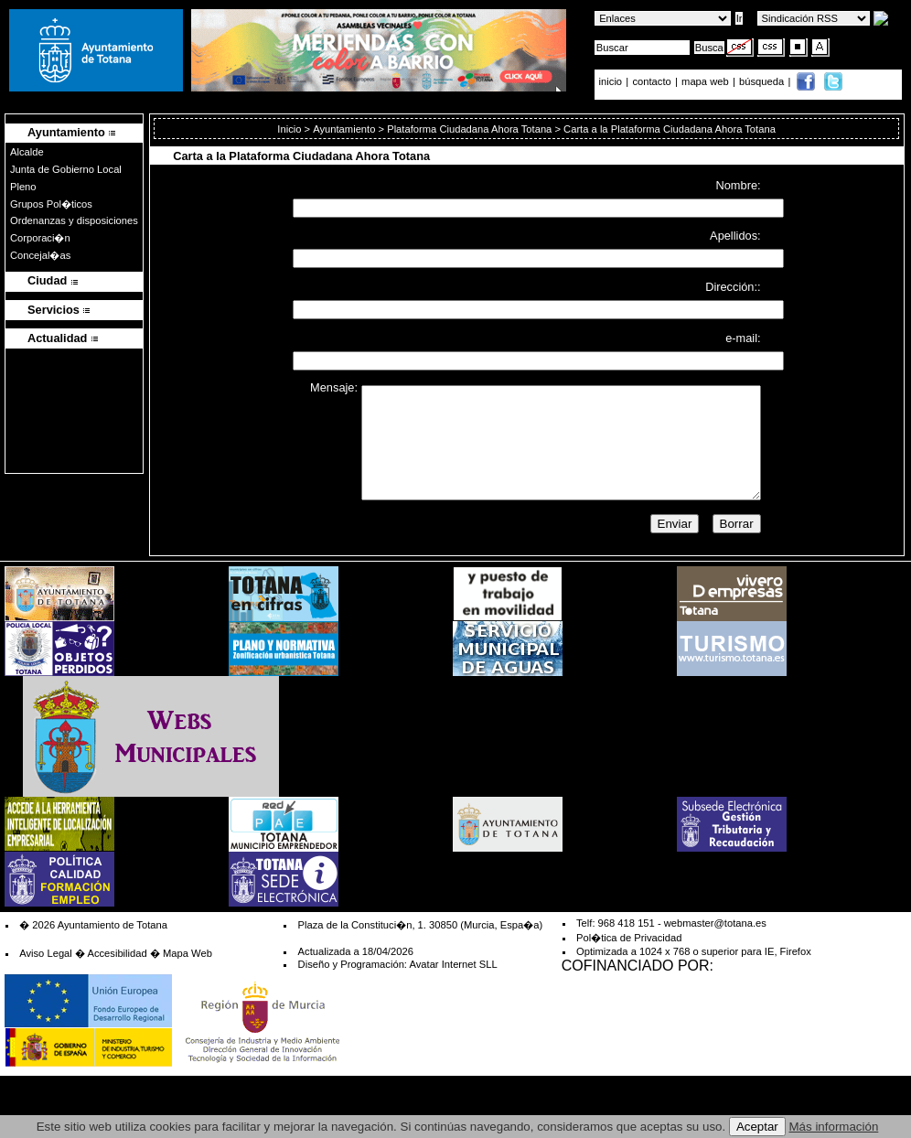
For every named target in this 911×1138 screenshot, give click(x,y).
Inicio (290, 128)
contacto (651, 81)
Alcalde (27, 151)
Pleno (23, 186)
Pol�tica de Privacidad (628, 937)
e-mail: (742, 337)
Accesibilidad (116, 953)
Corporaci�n (40, 237)
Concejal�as (40, 255)
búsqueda (763, 81)
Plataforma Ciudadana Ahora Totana (469, 128)
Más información (834, 1126)
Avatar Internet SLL (453, 964)
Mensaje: (334, 387)
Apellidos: (735, 235)
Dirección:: (732, 287)
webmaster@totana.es (715, 923)
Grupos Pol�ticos (51, 204)
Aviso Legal (45, 953)
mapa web (706, 81)
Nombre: (738, 185)
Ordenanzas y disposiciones (74, 220)
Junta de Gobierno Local (66, 169)
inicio (612, 81)
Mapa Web (187, 953)
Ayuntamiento (344, 128)
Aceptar (757, 1126)
